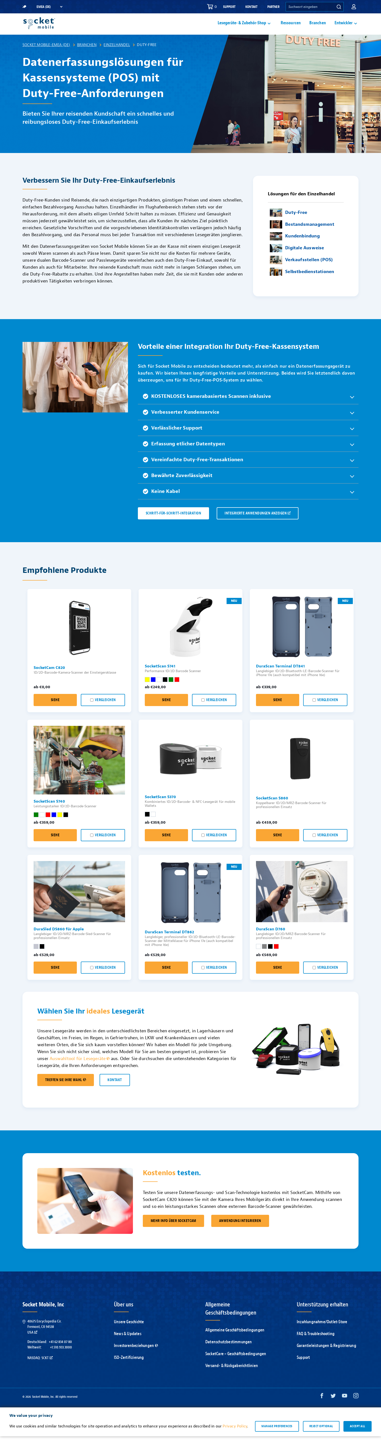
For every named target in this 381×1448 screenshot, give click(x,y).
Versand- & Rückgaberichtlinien (231, 1377)
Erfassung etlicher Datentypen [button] (184, 455)
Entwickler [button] (344, 29)
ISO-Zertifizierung (129, 1369)
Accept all (357, 1438)
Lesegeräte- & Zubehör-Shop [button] (242, 29)
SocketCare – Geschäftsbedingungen (235, 1365)
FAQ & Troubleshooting (316, 1345)
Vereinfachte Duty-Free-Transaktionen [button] (193, 471)
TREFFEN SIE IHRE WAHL (65, 1091)
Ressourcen (291, 29)
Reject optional (321, 1438)
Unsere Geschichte (129, 1333)
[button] (354, 6)
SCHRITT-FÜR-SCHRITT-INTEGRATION (173, 525)
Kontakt (251, 7)
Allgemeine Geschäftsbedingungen (234, 1342)
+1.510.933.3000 (61, 1358)
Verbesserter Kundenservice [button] (181, 424)
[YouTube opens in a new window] (344, 1408)
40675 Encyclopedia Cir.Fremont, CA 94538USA (44, 1338)
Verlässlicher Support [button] (172, 439)
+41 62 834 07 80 (60, 1353)
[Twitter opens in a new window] (333, 1408)
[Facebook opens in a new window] (321, 1408)
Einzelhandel (117, 56)
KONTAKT (114, 1091)
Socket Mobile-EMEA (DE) (46, 56)
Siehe (55, 711)
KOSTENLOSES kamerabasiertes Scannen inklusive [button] (207, 408)
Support (229, 7)
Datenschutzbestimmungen (228, 1353)
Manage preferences (276, 1438)
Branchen (317, 29)
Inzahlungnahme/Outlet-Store (322, 1333)
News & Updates (127, 1345)
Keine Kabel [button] (161, 503)
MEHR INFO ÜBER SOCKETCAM (173, 1232)
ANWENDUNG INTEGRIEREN (240, 1232)
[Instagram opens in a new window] (356, 1408)
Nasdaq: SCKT (40, 1369)
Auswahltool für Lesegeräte (79, 1070)
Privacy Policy (235, 1437)
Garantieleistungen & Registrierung (326, 1357)
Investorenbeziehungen (136, 1357)
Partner (273, 7)
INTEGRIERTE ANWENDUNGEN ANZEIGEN (258, 525)
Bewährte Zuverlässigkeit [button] (177, 487)
